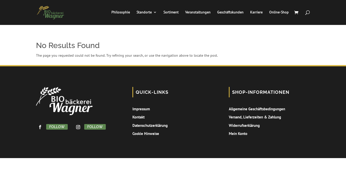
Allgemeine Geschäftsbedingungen (257, 108)
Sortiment (170, 13)
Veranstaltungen (197, 13)
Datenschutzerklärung (150, 125)
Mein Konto (238, 133)
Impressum (141, 108)
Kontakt (138, 117)
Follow (57, 127)
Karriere (255, 13)
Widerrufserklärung (244, 125)
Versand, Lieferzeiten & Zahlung (255, 117)
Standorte (143, 13)
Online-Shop (278, 13)
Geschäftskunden (229, 13)
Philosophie (119, 13)
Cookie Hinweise (145, 133)
